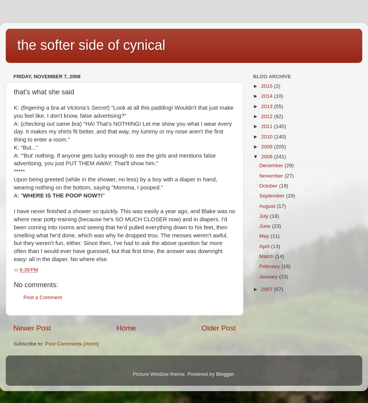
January (269, 277)
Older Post (219, 328)
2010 (267, 137)
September (272, 196)
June (265, 226)
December (271, 165)
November (271, 176)
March (267, 256)
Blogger (225, 374)
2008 (267, 157)
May (264, 236)
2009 (267, 147)
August (268, 206)
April (265, 246)
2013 (267, 106)
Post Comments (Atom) (72, 344)
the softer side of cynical (91, 45)
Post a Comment (42, 297)
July (264, 216)
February (270, 266)
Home (126, 328)
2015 (267, 86)
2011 (267, 126)
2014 (267, 96)
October (269, 186)
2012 (267, 116)
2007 (267, 289)
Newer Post (32, 328)
